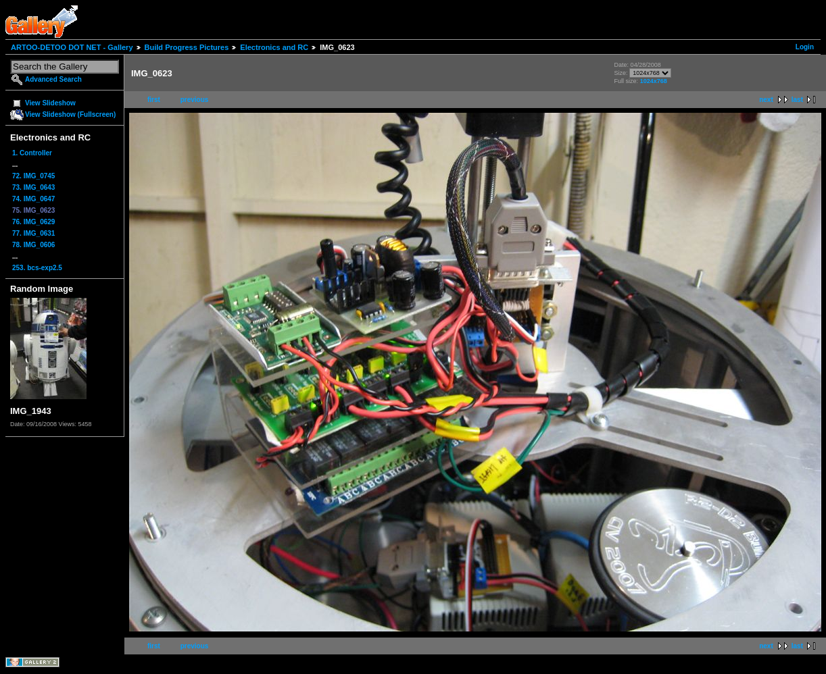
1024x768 (653, 81)
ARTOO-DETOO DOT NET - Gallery (72, 47)
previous (194, 99)
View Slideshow (50, 103)
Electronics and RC (274, 47)
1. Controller (32, 153)
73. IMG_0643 (33, 187)
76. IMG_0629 (33, 222)
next (766, 99)
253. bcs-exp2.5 (37, 267)
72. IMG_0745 (33, 176)
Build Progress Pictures (187, 47)
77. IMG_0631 (33, 233)
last (797, 99)
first (153, 99)
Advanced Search (53, 79)
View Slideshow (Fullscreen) (70, 114)
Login (805, 47)
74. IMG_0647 (33, 199)
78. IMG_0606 (33, 245)
